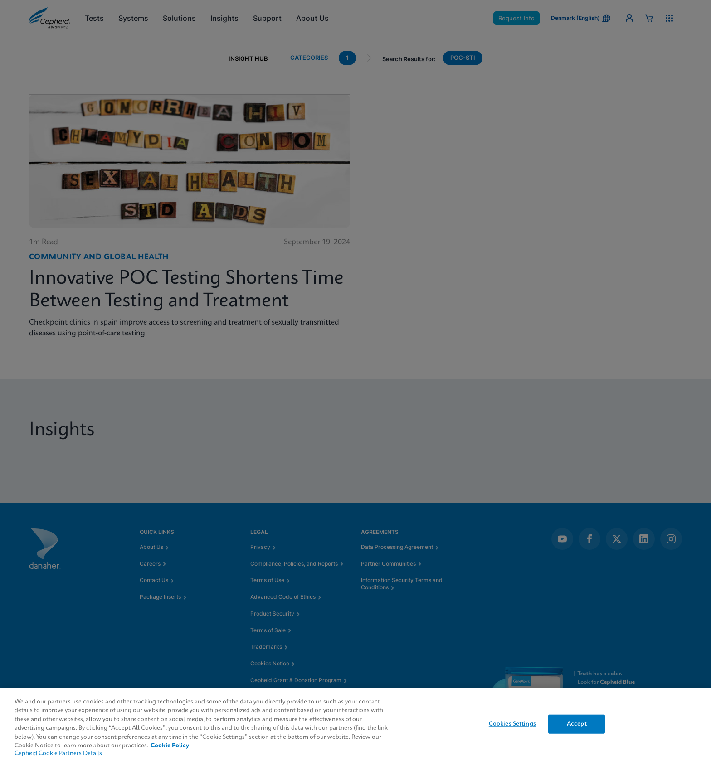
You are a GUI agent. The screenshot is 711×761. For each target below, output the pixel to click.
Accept (577, 724)
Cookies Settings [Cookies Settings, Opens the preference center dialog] (512, 724)
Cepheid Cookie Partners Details (58, 753)
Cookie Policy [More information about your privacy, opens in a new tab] (170, 746)
